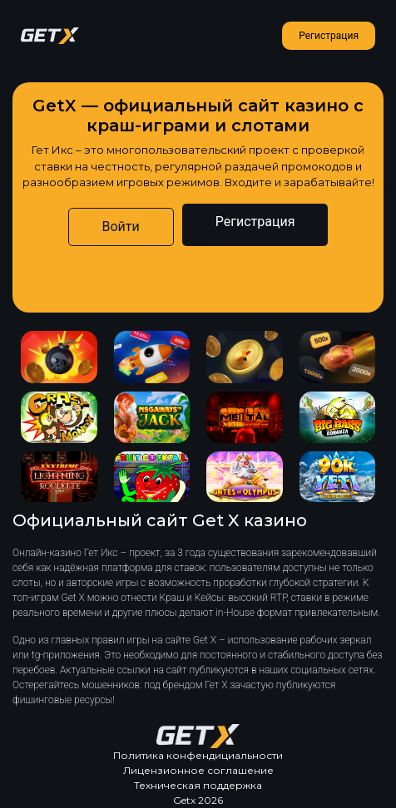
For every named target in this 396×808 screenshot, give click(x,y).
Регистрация (329, 36)
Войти (121, 226)
